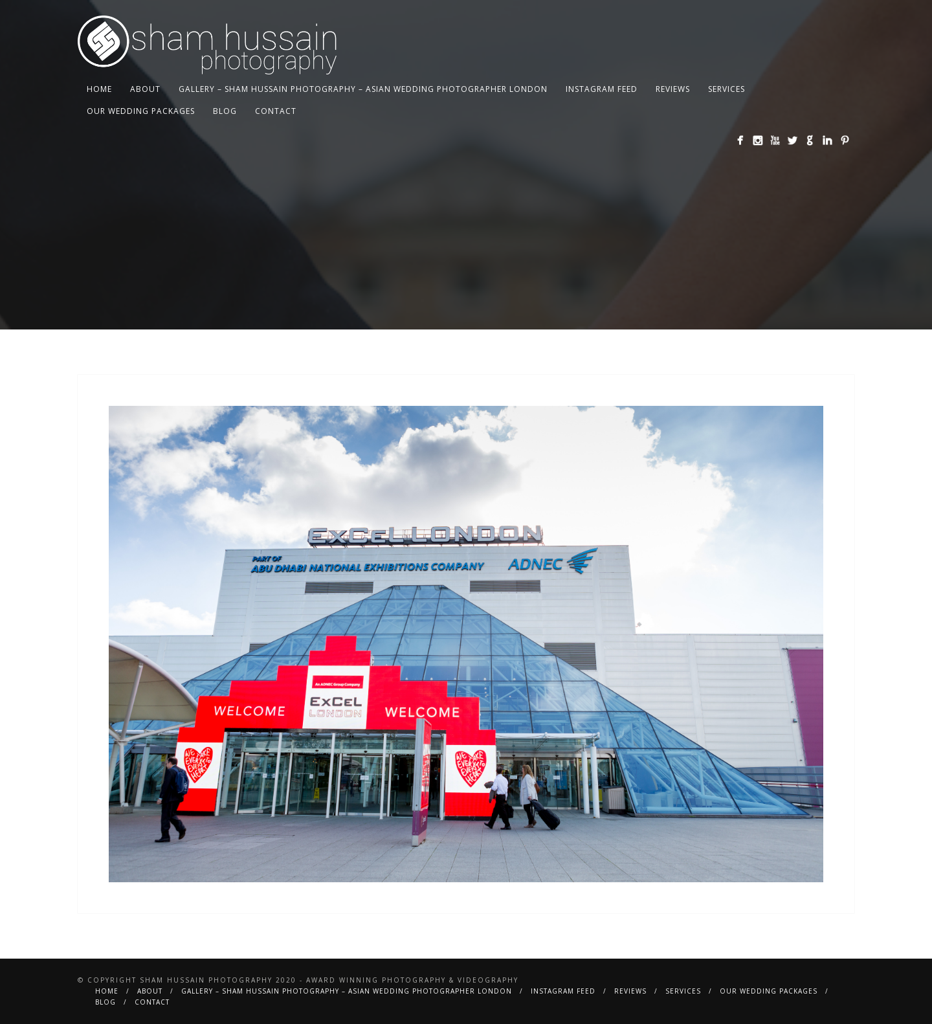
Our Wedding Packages (141, 111)
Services (726, 89)
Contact (275, 111)
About (145, 89)
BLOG (225, 111)
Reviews (673, 89)
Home (99, 89)
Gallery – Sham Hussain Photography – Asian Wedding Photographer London (363, 89)
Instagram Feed (602, 89)
